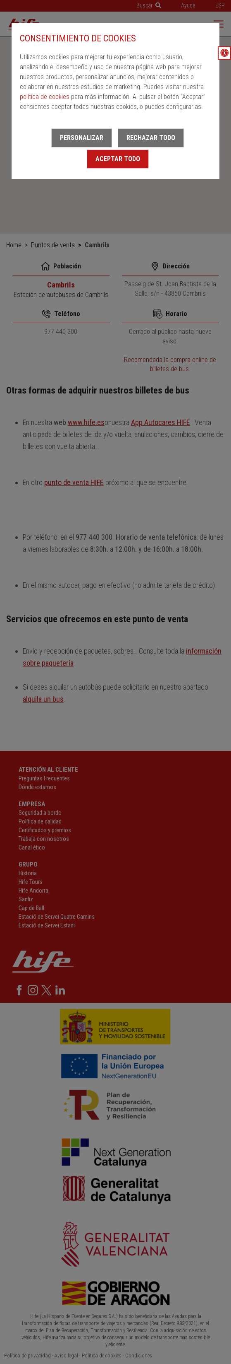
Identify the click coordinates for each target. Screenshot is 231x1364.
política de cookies (44, 97)
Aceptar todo (117, 159)
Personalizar (81, 138)
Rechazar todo (150, 138)
